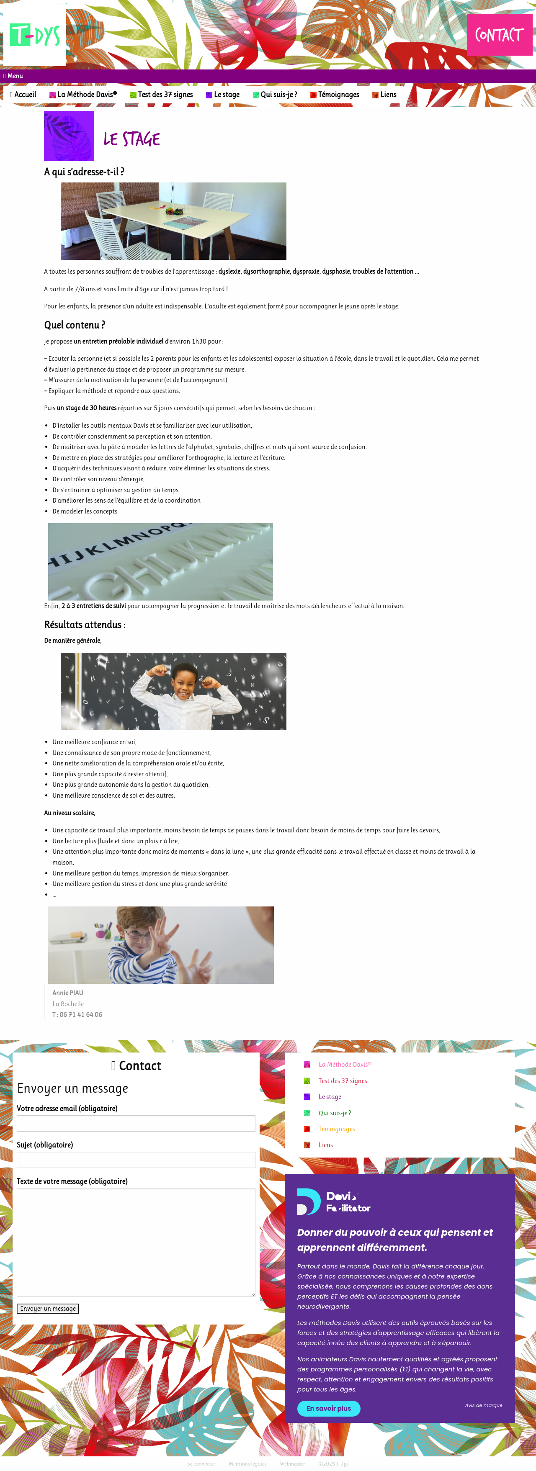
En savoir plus (329, 1408)
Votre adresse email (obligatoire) (67, 1108)
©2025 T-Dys (334, 1464)
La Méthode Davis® (83, 94)
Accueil (23, 94)
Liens (384, 94)
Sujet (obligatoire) (45, 1145)
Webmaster (292, 1464)
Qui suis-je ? (275, 94)
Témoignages (334, 94)
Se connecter (201, 1464)
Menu (14, 76)
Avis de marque (483, 1405)
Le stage (222, 94)
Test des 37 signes (161, 94)
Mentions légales (247, 1464)
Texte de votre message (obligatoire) (72, 1181)
